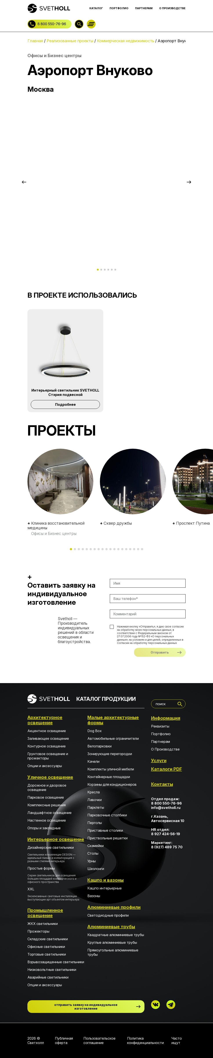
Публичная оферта (64, 1040)
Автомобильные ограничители (113, 738)
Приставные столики (105, 830)
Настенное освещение (46, 820)
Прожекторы (38, 931)
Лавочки (94, 800)
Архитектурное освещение (44, 720)
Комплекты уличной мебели (110, 769)
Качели (93, 761)
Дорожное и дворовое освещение (46, 787)
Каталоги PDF (166, 769)
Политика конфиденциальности (145, 1040)
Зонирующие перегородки (109, 754)
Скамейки (95, 846)
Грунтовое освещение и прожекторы (47, 756)
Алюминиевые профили (114, 907)
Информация (165, 718)
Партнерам (160, 741)
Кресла (93, 792)
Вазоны (93, 896)
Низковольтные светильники (51, 969)
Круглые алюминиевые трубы (112, 942)
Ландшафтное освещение (49, 812)
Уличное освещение (50, 777)
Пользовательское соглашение (99, 1040)
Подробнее (65, 404)
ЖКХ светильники (42, 923)
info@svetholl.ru (166, 807)
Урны (91, 861)
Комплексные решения (46, 805)
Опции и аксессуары (44, 766)
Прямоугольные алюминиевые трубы (112, 952)
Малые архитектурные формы (113, 720)
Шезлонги (95, 868)
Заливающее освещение (48, 738)
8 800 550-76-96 (52, 24)
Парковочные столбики (107, 815)
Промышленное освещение (45, 913)
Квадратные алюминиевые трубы (115, 935)
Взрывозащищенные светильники (55, 962)
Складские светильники (47, 939)
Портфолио (161, 734)
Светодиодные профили (108, 915)
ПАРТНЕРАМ (144, 8)
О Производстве (165, 749)
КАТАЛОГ (96, 8)
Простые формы (55, 875)
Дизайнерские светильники (55, 854)
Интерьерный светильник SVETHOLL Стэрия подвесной (65, 392)
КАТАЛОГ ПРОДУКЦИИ (106, 699)
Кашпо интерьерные (104, 888)
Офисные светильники (46, 946)
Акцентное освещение (46, 731)
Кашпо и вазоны (105, 880)
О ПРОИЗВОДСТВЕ (172, 8)
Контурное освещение (46, 746)
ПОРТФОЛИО (119, 8)
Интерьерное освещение (55, 839)
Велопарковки (99, 746)
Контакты (162, 784)
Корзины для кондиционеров (112, 784)
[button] (24, 182)
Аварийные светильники (48, 977)
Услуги (158, 760)
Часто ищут (176, 1040)
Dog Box (94, 731)
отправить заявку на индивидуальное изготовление (85, 1006)
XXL (55, 894)
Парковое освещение (45, 797)
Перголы (94, 823)
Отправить (160, 652)
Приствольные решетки (107, 838)
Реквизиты (160, 726)
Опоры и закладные (44, 828)
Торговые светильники (46, 954)
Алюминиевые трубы (111, 926)
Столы (92, 853)
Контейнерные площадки (108, 777)
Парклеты (95, 807)
